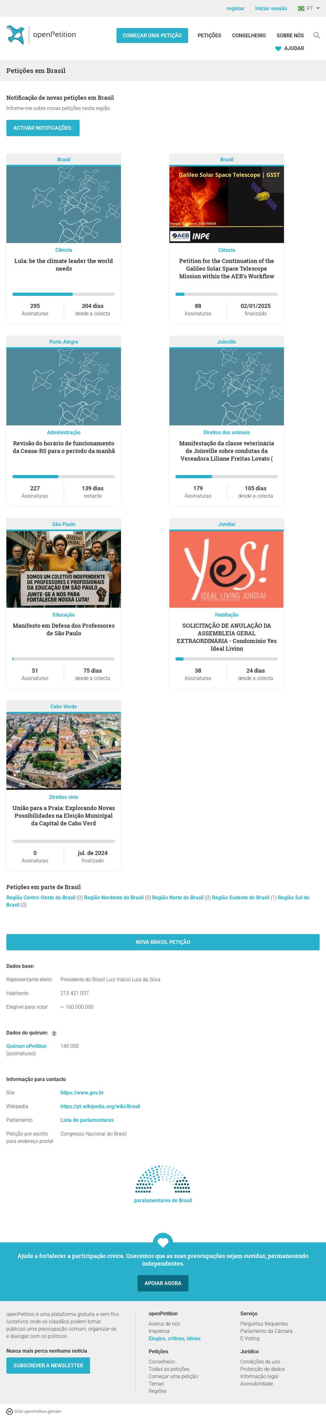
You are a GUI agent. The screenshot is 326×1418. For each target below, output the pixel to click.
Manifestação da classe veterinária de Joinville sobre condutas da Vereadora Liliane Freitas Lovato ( (226, 450)
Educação (64, 615)
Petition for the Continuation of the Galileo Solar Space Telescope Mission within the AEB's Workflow (226, 268)
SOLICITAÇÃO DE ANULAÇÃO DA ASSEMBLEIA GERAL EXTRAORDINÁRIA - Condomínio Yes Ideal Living (227, 637)
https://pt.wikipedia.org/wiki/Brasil (100, 1106)
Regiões (158, 1391)
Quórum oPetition (26, 1046)
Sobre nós (290, 36)
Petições (210, 36)
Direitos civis (63, 797)
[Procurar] (317, 35)
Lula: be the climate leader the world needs (63, 264)
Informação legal (259, 1376)
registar (235, 8)
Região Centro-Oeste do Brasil (41, 898)
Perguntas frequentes (264, 1324)
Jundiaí (226, 524)
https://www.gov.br (82, 1093)
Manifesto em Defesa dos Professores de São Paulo (64, 629)
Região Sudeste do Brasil (241, 898)
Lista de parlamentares (87, 1120)
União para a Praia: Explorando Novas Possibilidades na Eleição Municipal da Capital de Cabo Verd (63, 815)
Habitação (226, 615)
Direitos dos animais (226, 432)
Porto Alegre (63, 342)
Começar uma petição (152, 36)
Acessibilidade (256, 1384)
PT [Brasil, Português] (305, 8)
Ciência (63, 250)
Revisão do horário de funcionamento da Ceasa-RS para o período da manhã (64, 447)
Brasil (63, 160)
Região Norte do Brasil (178, 898)
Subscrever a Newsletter (48, 1366)
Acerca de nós (164, 1324)
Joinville (226, 342)
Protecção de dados (262, 1369)
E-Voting (249, 1338)
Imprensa (159, 1331)
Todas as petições (169, 1369)
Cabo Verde (63, 707)
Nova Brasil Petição (163, 942)
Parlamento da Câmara (266, 1331)
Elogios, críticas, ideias (175, 1338)
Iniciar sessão (271, 8)
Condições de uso (260, 1362)
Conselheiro (249, 36)
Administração (64, 432)
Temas (156, 1384)
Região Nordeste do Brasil (114, 898)
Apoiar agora (163, 1283)
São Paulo (63, 524)
